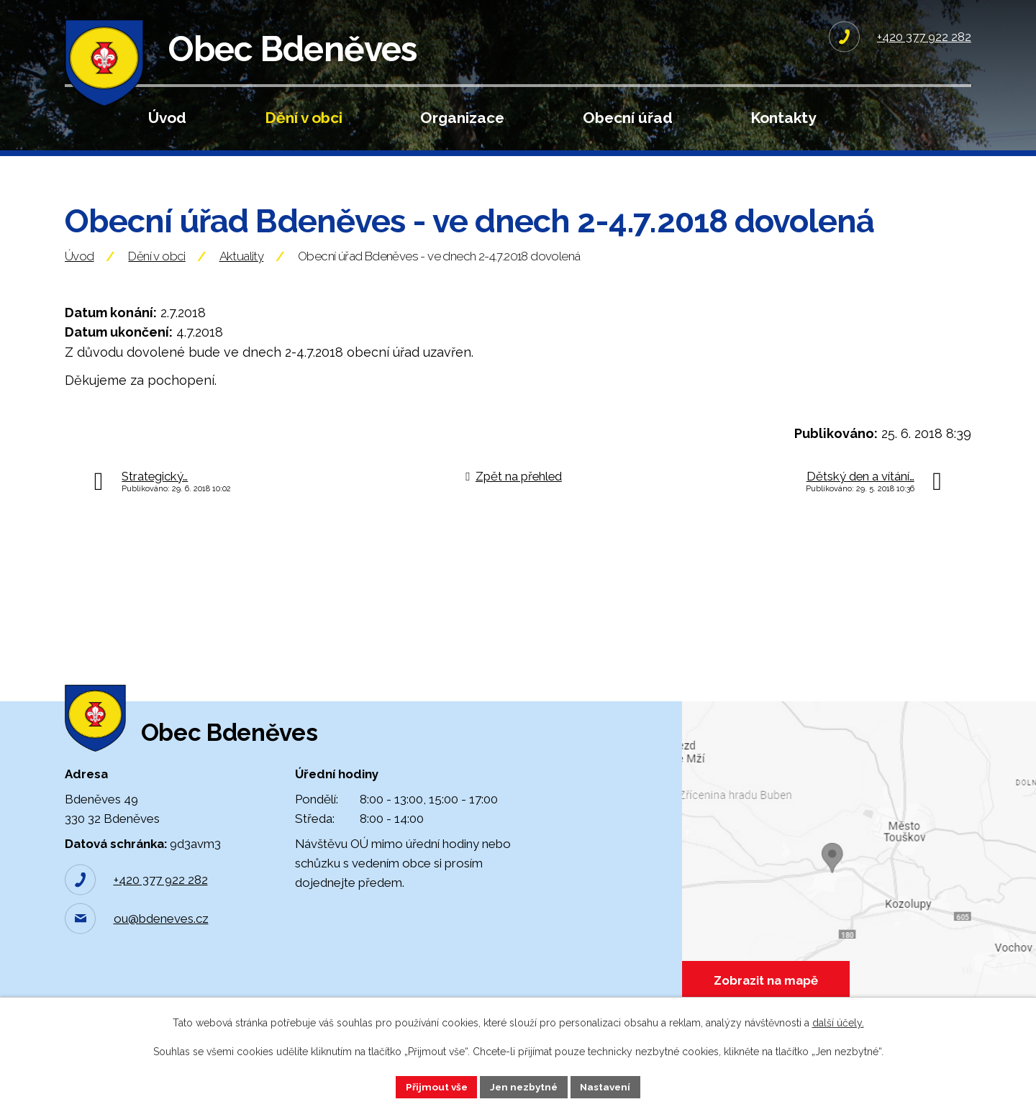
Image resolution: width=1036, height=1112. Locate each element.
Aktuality (241, 266)
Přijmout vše (433, 1086)
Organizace (462, 118)
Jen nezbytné (524, 1086)
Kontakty (783, 118)
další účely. (838, 1022)
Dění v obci (303, 118)
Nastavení (608, 1086)
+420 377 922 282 (161, 897)
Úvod (167, 118)
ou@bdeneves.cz (161, 936)
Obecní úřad (628, 118)
